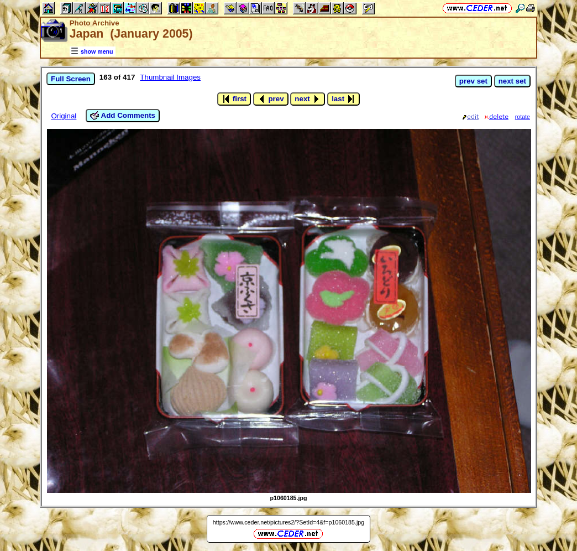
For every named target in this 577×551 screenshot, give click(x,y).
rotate (522, 116)
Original (63, 116)
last (343, 99)
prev (271, 99)
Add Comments (122, 115)
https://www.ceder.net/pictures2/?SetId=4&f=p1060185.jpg (288, 522)
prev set (473, 81)
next (308, 99)
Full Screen (71, 79)
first (234, 99)
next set (512, 81)
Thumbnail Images (170, 77)
